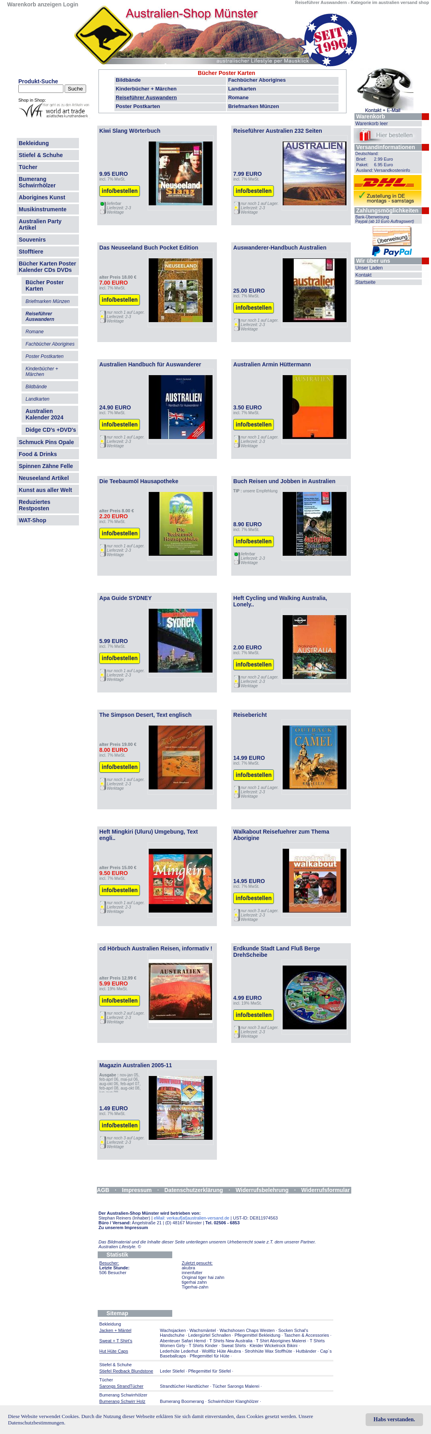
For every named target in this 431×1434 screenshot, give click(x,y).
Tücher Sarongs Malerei (236, 1386)
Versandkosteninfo (392, 170)
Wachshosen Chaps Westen (247, 1330)
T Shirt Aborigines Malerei (281, 1340)
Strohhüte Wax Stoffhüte (268, 1351)
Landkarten (242, 89)
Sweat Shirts (233, 1345)
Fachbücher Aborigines (257, 80)
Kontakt (363, 275)
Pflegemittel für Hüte (210, 1355)
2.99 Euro (383, 159)
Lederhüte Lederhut (179, 1351)
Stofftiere (31, 251)
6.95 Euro (383, 164)
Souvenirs (32, 239)
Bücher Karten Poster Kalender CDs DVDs (47, 266)
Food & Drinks (38, 454)
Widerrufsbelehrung (262, 1190)
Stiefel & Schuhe (41, 155)
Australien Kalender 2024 (44, 414)
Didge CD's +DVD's (51, 430)
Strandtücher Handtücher (184, 1386)
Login (70, 4)
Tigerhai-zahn (195, 1287)
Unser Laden (369, 268)
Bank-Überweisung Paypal (384, 219)
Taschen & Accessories (306, 1335)
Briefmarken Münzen (253, 106)
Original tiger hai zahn (203, 1277)
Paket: (362, 164)
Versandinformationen (385, 147)
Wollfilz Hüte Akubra (221, 1351)
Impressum (137, 1190)
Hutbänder (306, 1351)
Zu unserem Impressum (123, 1227)
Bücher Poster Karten (226, 73)
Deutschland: (366, 153)
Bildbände (128, 80)
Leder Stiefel (173, 1371)
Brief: (361, 159)
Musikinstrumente (43, 209)
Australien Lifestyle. (119, 1246)
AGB (103, 1190)
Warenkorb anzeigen (34, 4)
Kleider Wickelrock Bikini (273, 1345)
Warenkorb (370, 116)
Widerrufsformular (325, 1190)
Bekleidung (34, 143)
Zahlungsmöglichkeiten (387, 210)
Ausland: (364, 170)
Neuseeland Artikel (44, 478)
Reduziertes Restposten (34, 505)
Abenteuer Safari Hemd (183, 1340)
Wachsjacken (173, 1330)
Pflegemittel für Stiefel (209, 1371)
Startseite (365, 282)
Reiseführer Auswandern (146, 97)
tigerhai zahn (194, 1282)
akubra (188, 1267)
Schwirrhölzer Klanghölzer (233, 1401)
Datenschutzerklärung (193, 1190)
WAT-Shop (32, 520)
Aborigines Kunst (42, 197)
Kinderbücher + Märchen (146, 89)
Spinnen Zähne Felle (46, 466)
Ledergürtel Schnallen (209, 1335)
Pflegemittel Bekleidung (257, 1335)
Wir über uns (373, 261)
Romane (238, 97)
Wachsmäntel (202, 1330)
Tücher (28, 167)
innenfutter (192, 1272)
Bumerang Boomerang (182, 1401)
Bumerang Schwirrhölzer (37, 182)
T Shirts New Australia (230, 1340)
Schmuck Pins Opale (46, 442)
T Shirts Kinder (203, 1345)
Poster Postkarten (138, 106)
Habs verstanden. (394, 1419)
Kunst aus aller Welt (45, 490)
